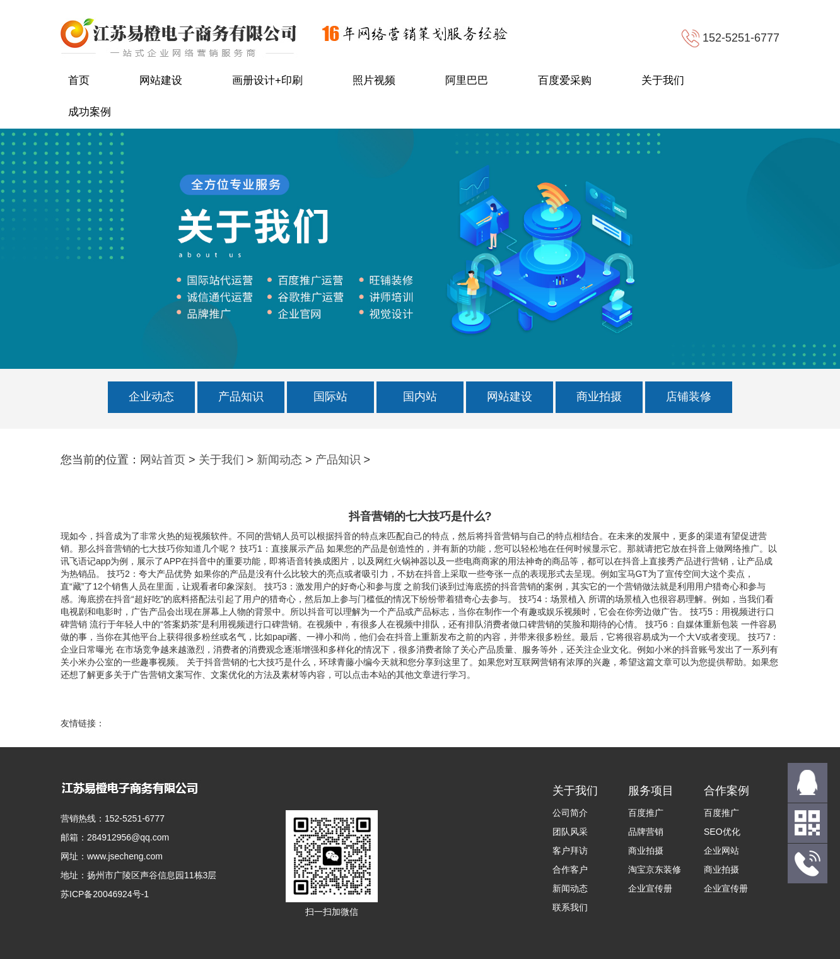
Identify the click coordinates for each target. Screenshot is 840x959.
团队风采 (570, 832)
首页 (79, 80)
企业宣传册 (650, 888)
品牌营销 (645, 832)
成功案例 (89, 112)
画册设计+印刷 (267, 80)
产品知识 (241, 396)
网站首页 (162, 459)
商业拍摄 (599, 396)
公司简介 (570, 813)
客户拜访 (570, 851)
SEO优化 (722, 832)
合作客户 (570, 869)
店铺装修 (688, 396)
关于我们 (662, 80)
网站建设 (160, 80)
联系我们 (570, 907)
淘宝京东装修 (654, 869)
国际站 (330, 396)
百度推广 (645, 813)
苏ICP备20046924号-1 (105, 894)
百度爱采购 (565, 80)
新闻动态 (279, 459)
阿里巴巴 (466, 80)
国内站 (420, 396)
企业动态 (151, 396)
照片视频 (374, 80)
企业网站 (721, 851)
